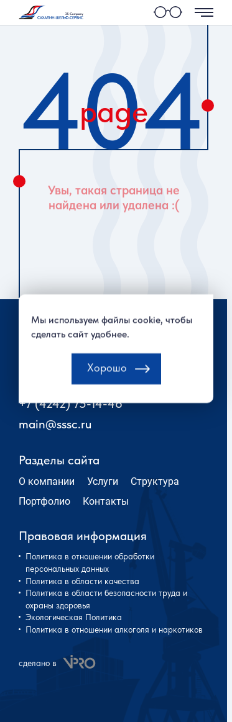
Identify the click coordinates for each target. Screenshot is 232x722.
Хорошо (107, 375)
